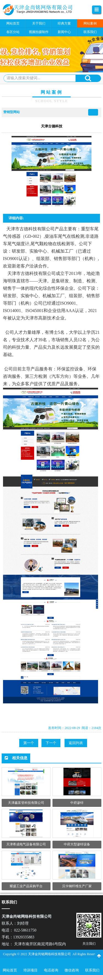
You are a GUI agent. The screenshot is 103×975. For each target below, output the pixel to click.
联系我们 (92, 970)
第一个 (28, 743)
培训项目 (30, 970)
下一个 (51, 743)
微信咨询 (72, 970)
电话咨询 (51, 970)
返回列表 (76, 743)
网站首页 (10, 970)
